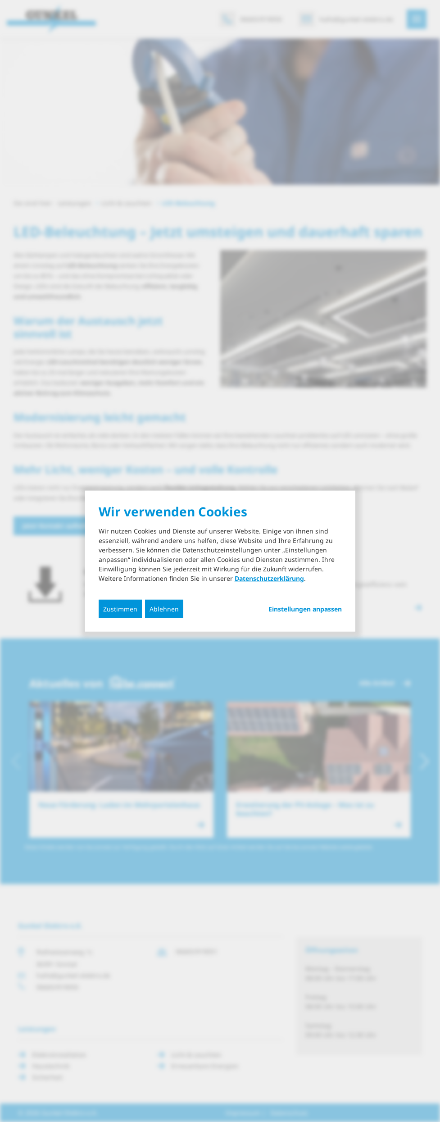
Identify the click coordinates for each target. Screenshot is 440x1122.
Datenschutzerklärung (269, 578)
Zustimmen (120, 608)
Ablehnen (164, 608)
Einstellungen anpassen (305, 608)
